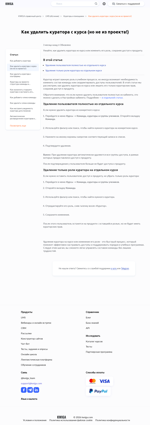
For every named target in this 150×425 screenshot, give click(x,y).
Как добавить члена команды (23, 97)
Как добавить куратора (20, 61)
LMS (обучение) (53, 16)
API (88, 328)
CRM (23, 328)
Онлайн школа (29, 354)
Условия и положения (34, 420)
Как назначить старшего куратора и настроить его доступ (21, 91)
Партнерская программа (99, 351)
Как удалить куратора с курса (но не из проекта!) (110, 16)
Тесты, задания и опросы (34, 349)
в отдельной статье (112, 97)
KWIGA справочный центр (31, 16)
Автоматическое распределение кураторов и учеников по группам (22, 117)
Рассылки (26, 333)
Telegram (125, 268)
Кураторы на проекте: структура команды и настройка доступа (19, 83)
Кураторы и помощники (74, 16)
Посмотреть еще (18, 126)
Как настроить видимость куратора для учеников (21, 109)
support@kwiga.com (31, 383)
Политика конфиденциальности (112, 420)
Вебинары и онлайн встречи (36, 322)
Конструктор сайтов (32, 338)
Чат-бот (25, 343)
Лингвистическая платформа (36, 359)
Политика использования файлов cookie (70, 420)
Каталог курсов (94, 341)
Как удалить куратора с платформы (20, 75)
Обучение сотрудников (33, 364)
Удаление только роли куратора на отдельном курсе (73, 70)
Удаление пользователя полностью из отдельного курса (75, 65)
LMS (23, 317)
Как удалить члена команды (22, 103)
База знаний (92, 322)
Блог (88, 317)
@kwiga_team (28, 378)
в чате (114, 268)
